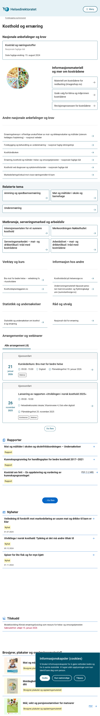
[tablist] (50, 346)
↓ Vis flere (50, 501)
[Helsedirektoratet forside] (21, 9)
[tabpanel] (50, 392)
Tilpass (79, 678)
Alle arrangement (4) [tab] (17, 345)
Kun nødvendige (62, 678)
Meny (91, 9)
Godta (45, 678)
